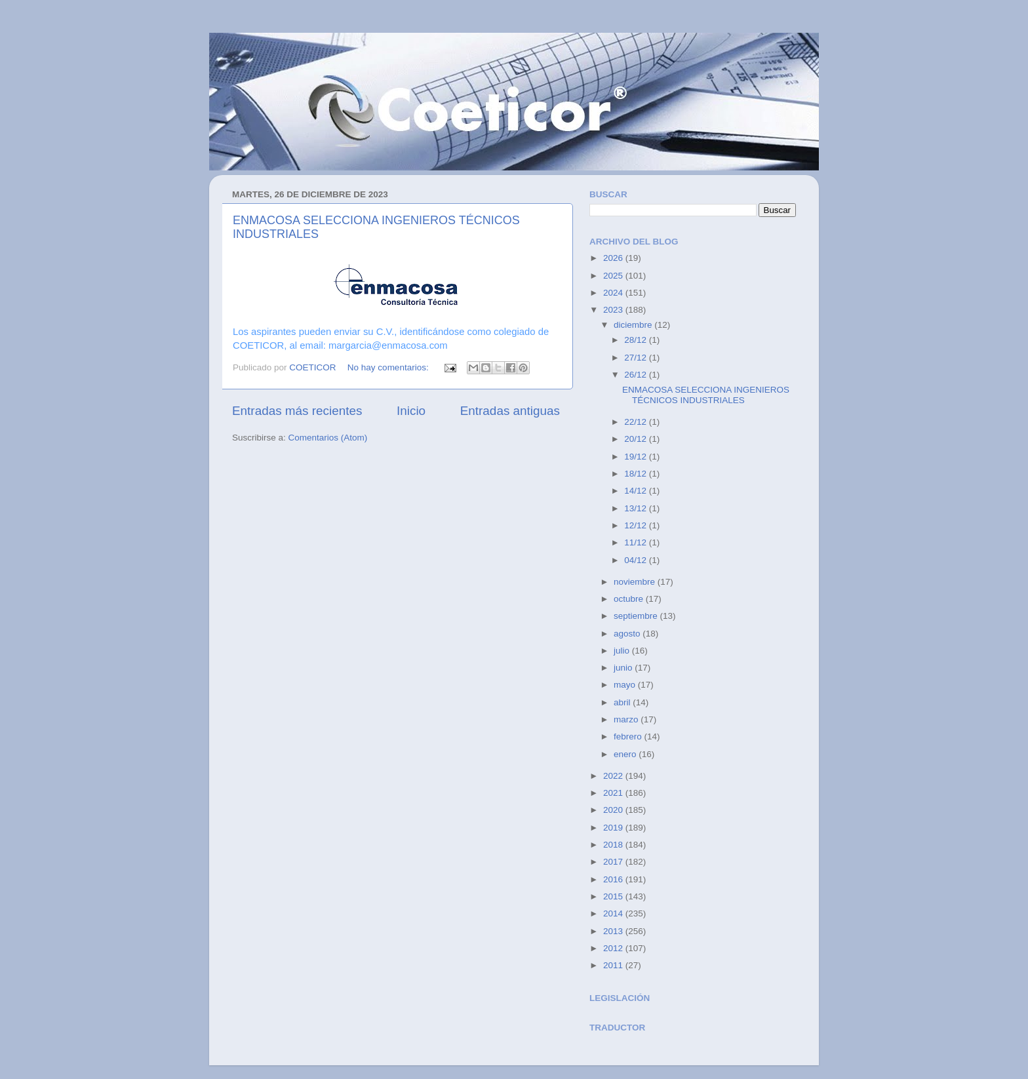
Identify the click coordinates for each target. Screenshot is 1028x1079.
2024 (614, 293)
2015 (614, 896)
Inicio (411, 411)
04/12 (636, 560)
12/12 (636, 525)
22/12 (636, 422)
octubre (630, 599)
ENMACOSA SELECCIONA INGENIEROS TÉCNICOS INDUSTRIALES (705, 395)
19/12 (636, 456)
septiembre (637, 616)
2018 (614, 845)
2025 (614, 276)
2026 (614, 258)
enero (626, 754)
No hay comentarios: (389, 367)
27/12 (636, 358)
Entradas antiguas (510, 411)
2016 (614, 879)
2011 (614, 965)
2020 (614, 810)
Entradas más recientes (297, 411)
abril (623, 702)
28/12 (636, 340)
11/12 (636, 542)
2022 (614, 776)
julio (623, 651)
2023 (614, 310)
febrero (629, 736)
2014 (614, 913)
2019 (614, 828)
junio (624, 668)
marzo (627, 719)
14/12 (636, 491)
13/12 (636, 508)
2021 (614, 793)
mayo (626, 685)
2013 (614, 931)
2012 (614, 948)
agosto (628, 633)
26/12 (636, 375)
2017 (614, 862)
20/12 (636, 439)
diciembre (634, 325)
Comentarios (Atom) (328, 437)
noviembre (636, 582)
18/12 (636, 474)
